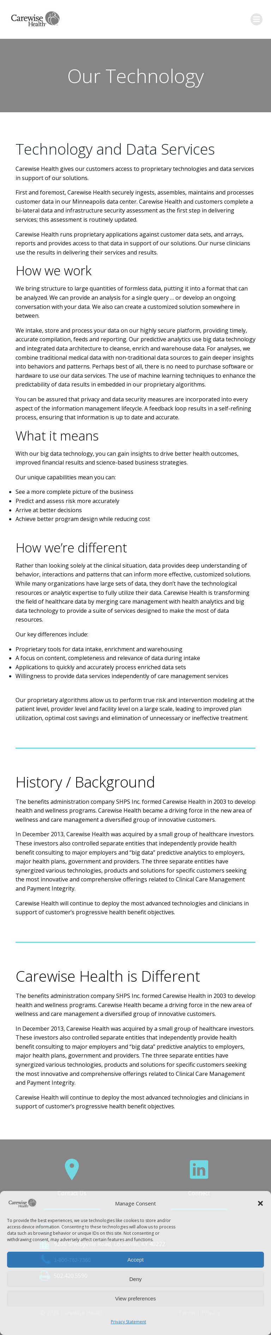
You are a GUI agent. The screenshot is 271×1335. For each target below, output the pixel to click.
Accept (135, 1260)
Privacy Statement (128, 1322)
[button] (260, 1203)
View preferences (135, 1298)
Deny (135, 1279)
